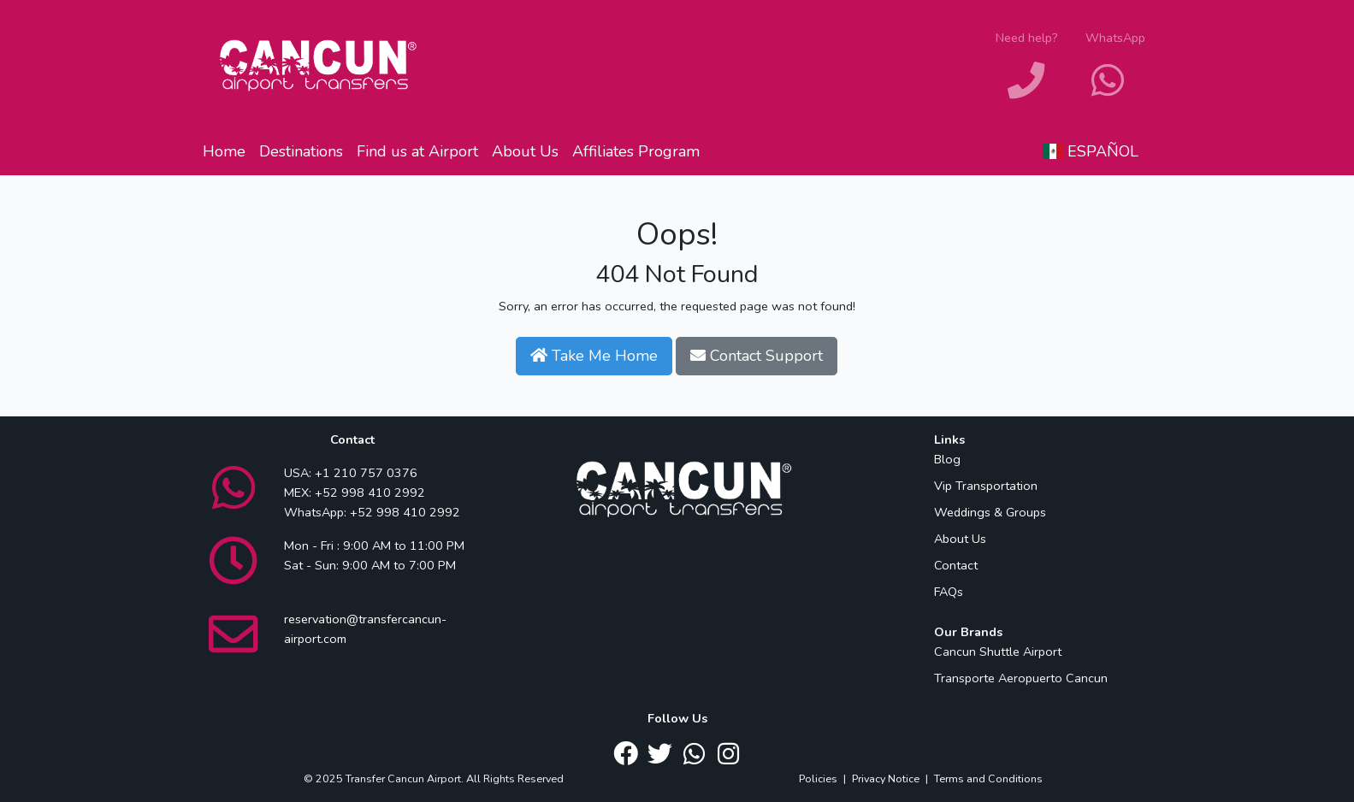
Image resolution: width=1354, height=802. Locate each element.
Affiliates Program (636, 151)
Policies (818, 778)
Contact (956, 565)
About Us (525, 151)
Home (224, 151)
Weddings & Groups (990, 512)
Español (1090, 151)
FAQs (948, 591)
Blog (947, 459)
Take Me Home (594, 355)
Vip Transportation (986, 485)
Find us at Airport (417, 151)
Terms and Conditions (988, 778)
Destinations (301, 151)
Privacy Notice (885, 778)
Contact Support (756, 355)
